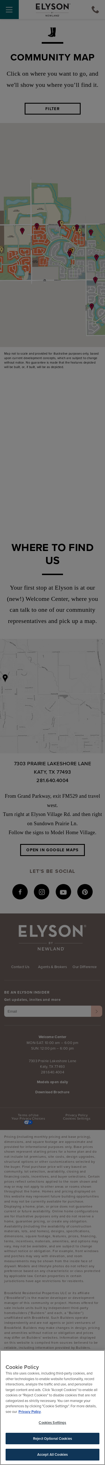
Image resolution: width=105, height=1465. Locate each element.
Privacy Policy (29, 1411)
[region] (52, 1407)
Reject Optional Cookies (52, 1438)
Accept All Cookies (52, 1454)
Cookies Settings (52, 1422)
